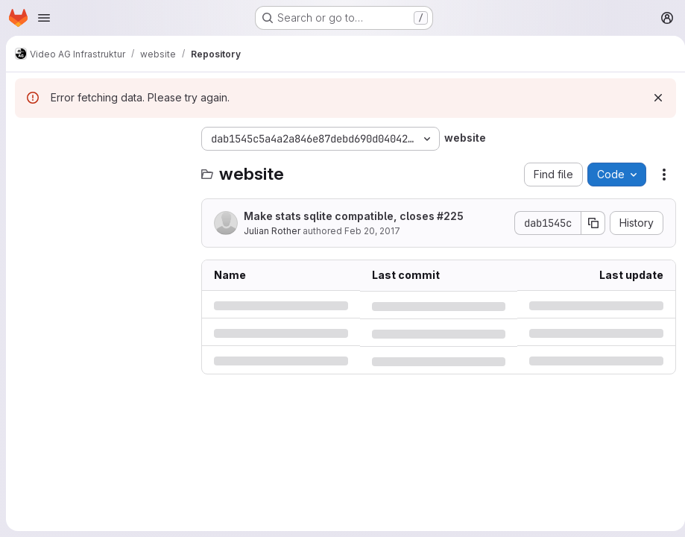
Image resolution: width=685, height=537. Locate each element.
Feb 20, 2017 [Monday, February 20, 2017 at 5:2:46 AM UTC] (372, 230)
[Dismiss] (652, 98)
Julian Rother (272, 230)
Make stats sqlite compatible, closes (354, 216)
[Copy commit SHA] (587, 223)
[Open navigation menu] (44, 18)
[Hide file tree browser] (27, 139)
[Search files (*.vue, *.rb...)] (100, 168)
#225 (450, 216)
